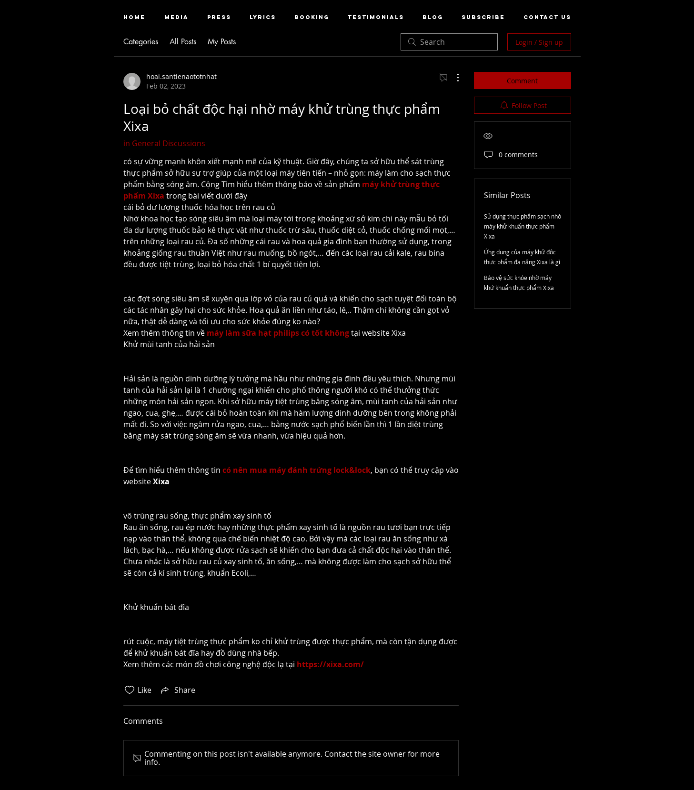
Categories (140, 42)
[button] (176, 17)
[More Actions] (453, 77)
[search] (449, 41)
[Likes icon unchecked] (129, 690)
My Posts (222, 42)
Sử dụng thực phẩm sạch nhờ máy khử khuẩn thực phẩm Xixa (522, 226)
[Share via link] (177, 690)
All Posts (183, 42)
